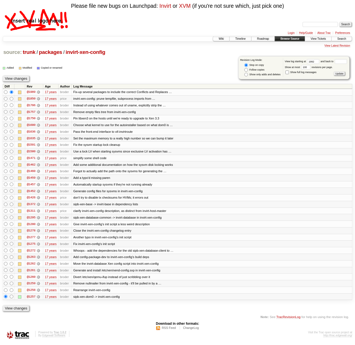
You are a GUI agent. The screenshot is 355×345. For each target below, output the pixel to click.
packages (50, 52)
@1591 (31, 145)
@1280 (31, 225)
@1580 (31, 152)
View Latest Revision (337, 45)
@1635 (31, 138)
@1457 (31, 185)
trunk (29, 52)
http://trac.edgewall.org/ (337, 337)
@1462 (31, 165)
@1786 (31, 105)
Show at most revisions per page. (309, 67)
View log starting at (303, 61)
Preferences (342, 32)
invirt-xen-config (85, 52)
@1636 (31, 132)
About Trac (324, 32)
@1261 (31, 272)
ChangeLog (191, 330)
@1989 (31, 92)
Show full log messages (300, 72)
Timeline (240, 38)
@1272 (31, 252)
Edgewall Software (53, 337)
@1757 (31, 112)
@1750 (31, 118)
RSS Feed (169, 330)
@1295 (31, 218)
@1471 (31, 158)
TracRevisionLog (288, 319)
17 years (51, 92)
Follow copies (254, 70)
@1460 (31, 172)
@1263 (31, 258)
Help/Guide (306, 32)
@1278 (31, 232)
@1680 (31, 125)
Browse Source (289, 38)
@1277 (31, 238)
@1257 (31, 298)
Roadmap (263, 38)
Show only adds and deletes (262, 74)
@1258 (31, 292)
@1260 (31, 278)
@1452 (31, 192)
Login (291, 32)
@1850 (31, 98)
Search (341, 38)
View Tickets (318, 38)
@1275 (31, 245)
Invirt (165, 6)
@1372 (31, 205)
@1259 (31, 285)
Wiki (221, 38)
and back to (334, 61)
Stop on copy (254, 65)
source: (12, 52)
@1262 (31, 265)
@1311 (31, 212)
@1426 (31, 198)
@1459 (31, 178)
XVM (185, 6)
